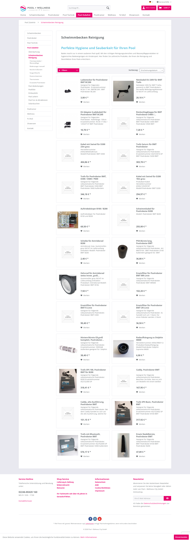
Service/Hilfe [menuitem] (163, 2)
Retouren (61, 488)
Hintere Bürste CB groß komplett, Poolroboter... (92, 338)
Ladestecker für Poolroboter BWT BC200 (94, 81)
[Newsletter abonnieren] (167, 498)
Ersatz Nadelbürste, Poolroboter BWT (145, 435)
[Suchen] (107, 7)
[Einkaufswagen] (164, 7)
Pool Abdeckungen (36, 86)
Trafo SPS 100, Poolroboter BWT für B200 (93, 371)
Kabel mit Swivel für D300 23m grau (93, 145)
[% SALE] (122, 15)
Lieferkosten (90, 523)
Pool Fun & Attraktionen (38, 100)
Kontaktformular (25, 501)
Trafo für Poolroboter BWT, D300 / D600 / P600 (93, 177)
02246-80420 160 (28, 492)
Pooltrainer (31, 109)
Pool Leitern (33, 96)
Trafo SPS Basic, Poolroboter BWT (149, 403)
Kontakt (30, 128)
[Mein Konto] (148, 7)
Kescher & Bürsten (36, 70)
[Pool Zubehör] (84, 15)
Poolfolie (31, 89)
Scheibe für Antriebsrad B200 (92, 242)
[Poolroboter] (53, 15)
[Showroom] (134, 15)
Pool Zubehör (33, 48)
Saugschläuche (35, 73)
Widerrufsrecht (63, 485)
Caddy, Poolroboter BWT (147, 370)
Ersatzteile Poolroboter (37, 83)
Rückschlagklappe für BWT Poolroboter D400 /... (149, 113)
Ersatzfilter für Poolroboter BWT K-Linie (94, 306)
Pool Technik (32, 43)
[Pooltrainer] (99, 15)
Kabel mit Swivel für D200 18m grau (148, 177)
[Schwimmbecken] (37, 15)
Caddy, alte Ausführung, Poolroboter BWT (92, 403)
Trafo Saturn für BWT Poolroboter (146, 145)
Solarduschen (34, 103)
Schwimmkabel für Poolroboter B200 (145, 210)
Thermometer (34, 79)
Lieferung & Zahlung (65, 482)
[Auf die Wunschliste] (85, 102)
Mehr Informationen (88, 537)
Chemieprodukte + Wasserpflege (36, 62)
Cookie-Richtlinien (102, 488)
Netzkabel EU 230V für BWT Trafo (149, 81)
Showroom (31, 123)
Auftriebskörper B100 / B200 (94, 209)
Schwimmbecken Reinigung (35, 56)
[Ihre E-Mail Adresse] (148, 498)
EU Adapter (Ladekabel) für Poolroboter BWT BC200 (93, 113)
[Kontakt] (146, 15)
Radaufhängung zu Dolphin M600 (149, 338)
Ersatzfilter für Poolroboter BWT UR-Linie (149, 306)
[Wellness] (112, 15)
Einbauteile (33, 93)
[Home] (23, 15)
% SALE (30, 119)
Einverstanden (181, 537)
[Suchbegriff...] (89, 7)
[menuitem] (89, 7)
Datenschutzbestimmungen (155, 503)
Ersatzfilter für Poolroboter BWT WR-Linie (149, 274)
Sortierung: (133, 70)
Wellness (31, 114)
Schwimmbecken (34, 33)
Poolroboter (32, 38)
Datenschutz (100, 482)
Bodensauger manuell (37, 66)
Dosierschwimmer (36, 76)
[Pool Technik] (68, 15)
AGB (97, 485)
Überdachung (34, 52)
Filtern (63, 70)
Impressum (100, 491)
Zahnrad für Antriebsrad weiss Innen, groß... (92, 274)
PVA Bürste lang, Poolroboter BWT (144, 242)
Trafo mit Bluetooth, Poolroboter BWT (90, 435)
